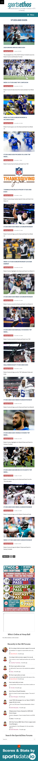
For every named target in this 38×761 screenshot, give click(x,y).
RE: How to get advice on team (17, 666)
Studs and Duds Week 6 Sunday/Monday (18, 507)
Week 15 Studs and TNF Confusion (16, 82)
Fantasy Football (8, 51)
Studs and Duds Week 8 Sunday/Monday (18, 400)
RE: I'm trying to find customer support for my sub (22, 648)
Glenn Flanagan (14, 696)
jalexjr (12, 718)
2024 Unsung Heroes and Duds (14, 47)
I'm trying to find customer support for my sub (21, 657)
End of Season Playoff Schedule (17, 691)
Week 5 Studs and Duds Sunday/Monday (18, 540)
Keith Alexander (14, 707)
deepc (12, 671)
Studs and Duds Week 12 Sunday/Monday (18, 227)
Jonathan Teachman (15, 662)
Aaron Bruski (13, 653)
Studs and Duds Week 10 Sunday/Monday (18, 297)
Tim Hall (12, 687)
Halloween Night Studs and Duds (16, 365)
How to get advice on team (16, 682)
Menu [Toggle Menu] (30, 15)
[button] (2, 2)
